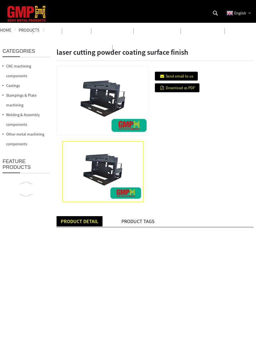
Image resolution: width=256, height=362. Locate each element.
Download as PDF (180, 87)
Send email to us (179, 76)
